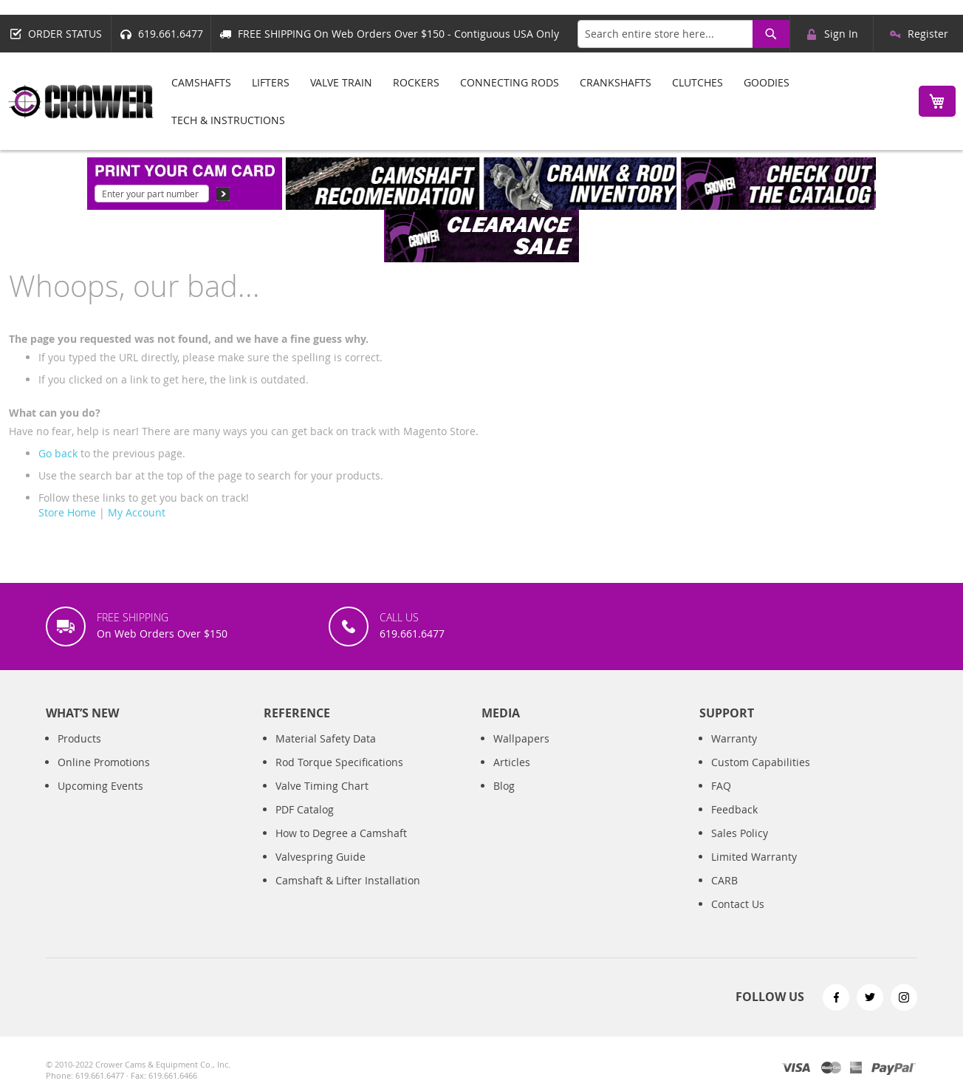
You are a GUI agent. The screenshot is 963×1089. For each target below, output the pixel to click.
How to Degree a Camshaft (341, 833)
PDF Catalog (304, 809)
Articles (511, 762)
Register (928, 34)
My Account (136, 512)
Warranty (734, 738)
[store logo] (81, 101)
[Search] (771, 34)
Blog (504, 786)
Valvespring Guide (320, 857)
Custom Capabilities (760, 762)
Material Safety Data (325, 738)
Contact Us (737, 904)
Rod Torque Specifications (339, 762)
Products (79, 738)
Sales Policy (739, 833)
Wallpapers (521, 738)
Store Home (67, 512)
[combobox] (683, 34)
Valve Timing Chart (322, 786)
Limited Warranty (754, 857)
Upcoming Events (100, 786)
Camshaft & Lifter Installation (347, 880)
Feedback (734, 809)
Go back (58, 453)
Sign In (841, 34)
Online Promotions (104, 762)
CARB (724, 880)
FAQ (721, 786)
